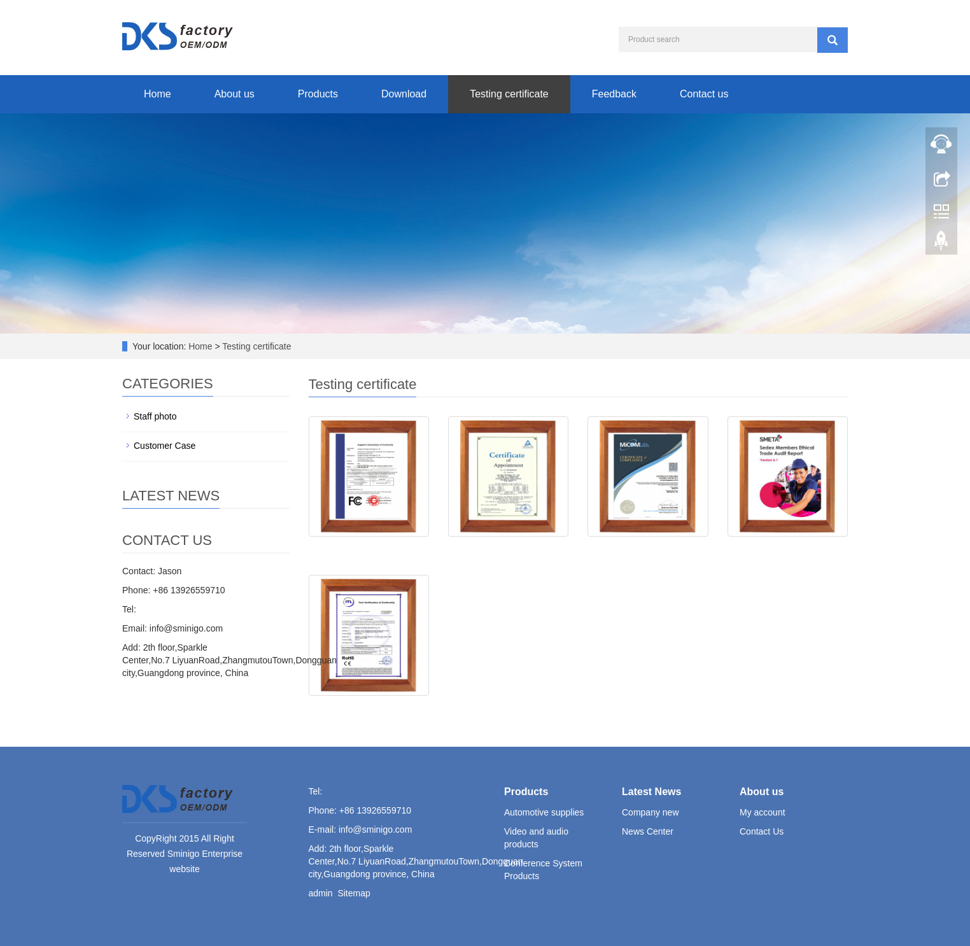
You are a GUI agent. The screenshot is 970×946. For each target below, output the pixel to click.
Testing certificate (509, 93)
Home (157, 93)
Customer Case (164, 446)
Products (318, 93)
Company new (650, 812)
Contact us (704, 93)
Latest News (651, 791)
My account (762, 812)
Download (403, 93)
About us (234, 93)
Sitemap (353, 893)
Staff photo (155, 416)
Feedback (614, 93)
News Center (647, 831)
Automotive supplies (544, 812)
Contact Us (762, 831)
